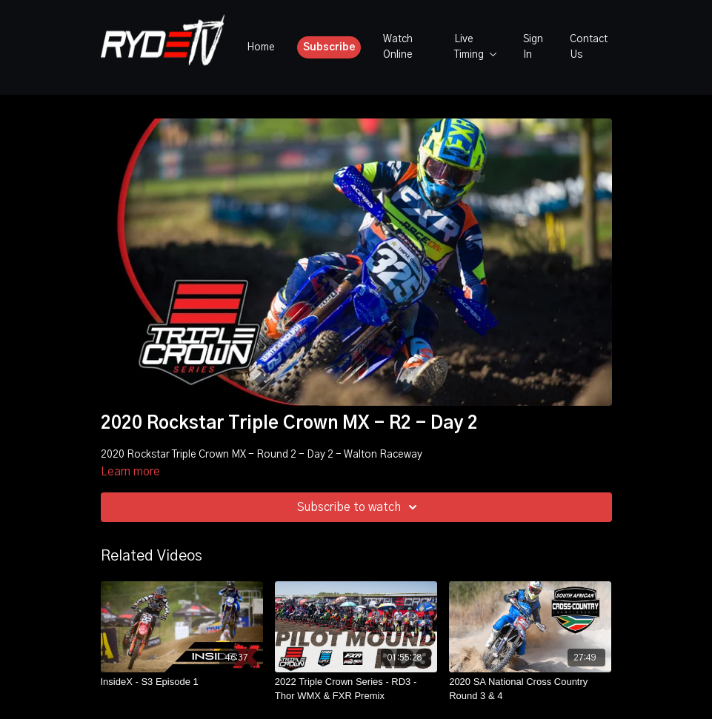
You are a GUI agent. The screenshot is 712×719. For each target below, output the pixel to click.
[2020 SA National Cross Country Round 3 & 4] (530, 689)
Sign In (533, 47)
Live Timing (475, 47)
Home (261, 47)
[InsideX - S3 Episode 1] (182, 682)
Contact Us (589, 47)
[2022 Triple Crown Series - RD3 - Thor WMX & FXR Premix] (356, 689)
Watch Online (398, 47)
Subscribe (329, 47)
